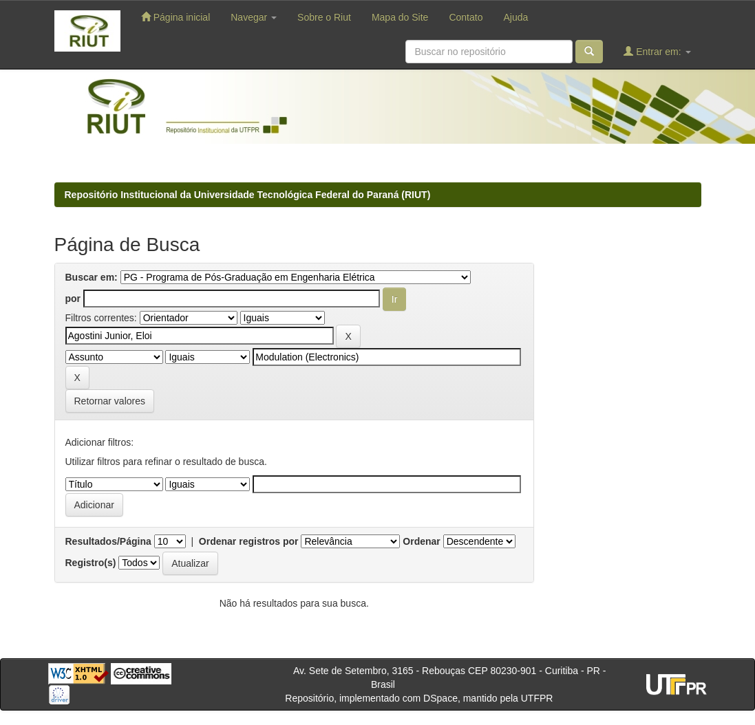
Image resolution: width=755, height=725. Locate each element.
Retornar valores (110, 401)
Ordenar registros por (249, 541)
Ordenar (421, 541)
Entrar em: (657, 51)
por (73, 298)
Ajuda (515, 17)
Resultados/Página (108, 541)
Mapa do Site (400, 17)
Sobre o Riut (324, 17)
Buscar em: (91, 277)
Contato (465, 17)
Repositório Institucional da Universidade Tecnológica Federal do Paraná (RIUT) (248, 194)
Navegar (254, 17)
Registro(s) (90, 562)
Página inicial (175, 17)
